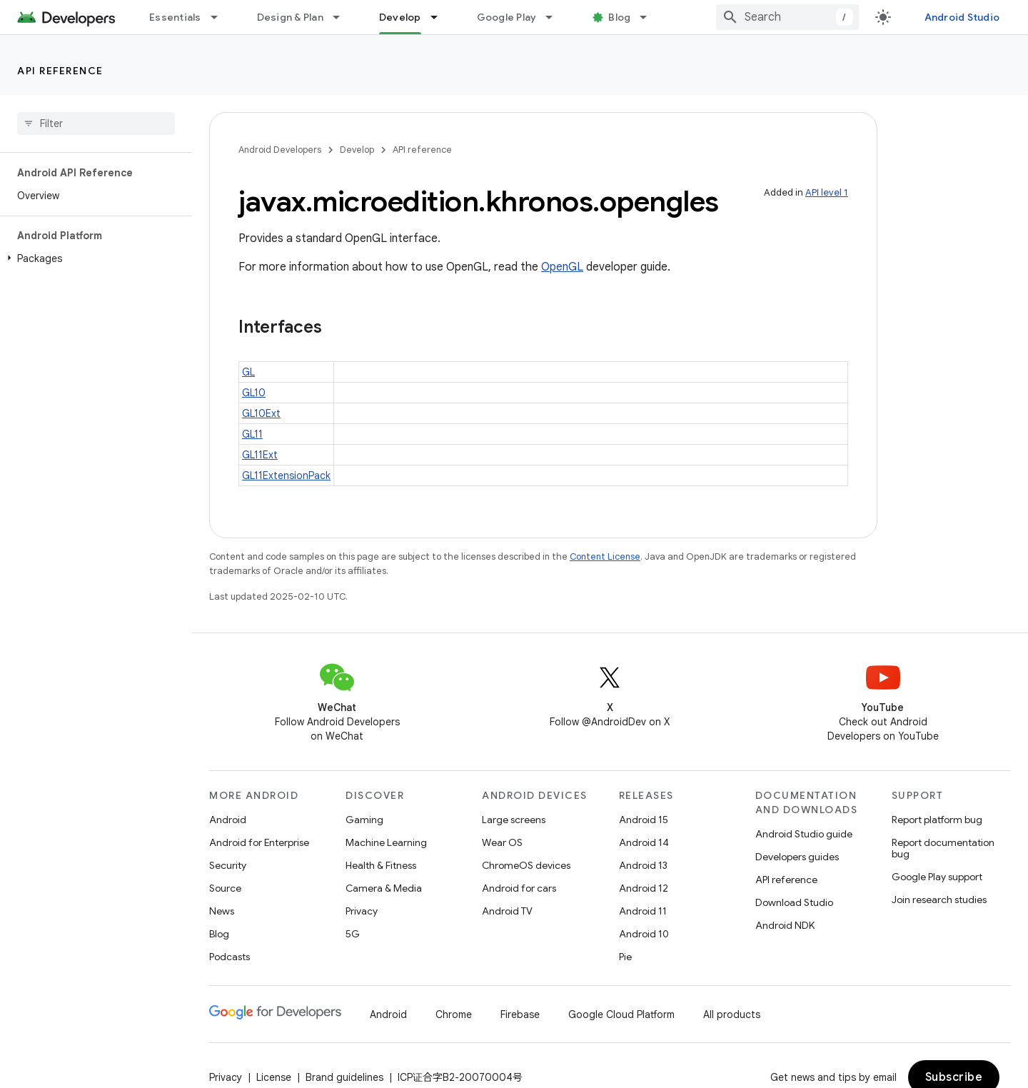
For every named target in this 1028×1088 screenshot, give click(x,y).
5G (353, 933)
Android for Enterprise (259, 842)
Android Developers (279, 149)
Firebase (520, 1014)
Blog (619, 17)
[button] (93, 258)
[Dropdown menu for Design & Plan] (342, 17)
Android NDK (785, 925)
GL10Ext (261, 413)
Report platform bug (937, 819)
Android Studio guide (803, 833)
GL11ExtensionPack (286, 475)
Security (227, 865)
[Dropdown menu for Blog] (649, 17)
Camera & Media (384, 888)
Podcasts (229, 956)
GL (248, 372)
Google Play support (937, 876)
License (273, 1077)
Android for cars (519, 888)
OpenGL (562, 267)
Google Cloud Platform (621, 1014)
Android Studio (962, 17)
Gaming (364, 819)
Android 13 (643, 865)
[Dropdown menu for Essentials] (220, 17)
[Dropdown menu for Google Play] (555, 17)
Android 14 (644, 842)
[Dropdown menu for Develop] (440, 17)
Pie (625, 956)
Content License (605, 556)
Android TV (507, 911)
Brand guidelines (344, 1077)
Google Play (507, 17)
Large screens (513, 819)
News (221, 911)
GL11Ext (260, 454)
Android (227, 819)
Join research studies (939, 899)
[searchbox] (96, 123)
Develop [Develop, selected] (400, 17)
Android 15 (643, 819)
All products (731, 1014)
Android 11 (643, 911)
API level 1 (826, 192)
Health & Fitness (381, 865)
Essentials (175, 17)
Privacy (362, 911)
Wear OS (502, 842)
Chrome (453, 1014)
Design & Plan (290, 17)
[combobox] (787, 17)
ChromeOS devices (526, 865)
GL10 (254, 392)
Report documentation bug (943, 848)
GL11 (252, 434)
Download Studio (794, 902)
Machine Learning (386, 842)
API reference (60, 70)
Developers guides (797, 856)
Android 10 (644, 933)
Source (225, 888)
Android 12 (643, 888)
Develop (357, 149)
